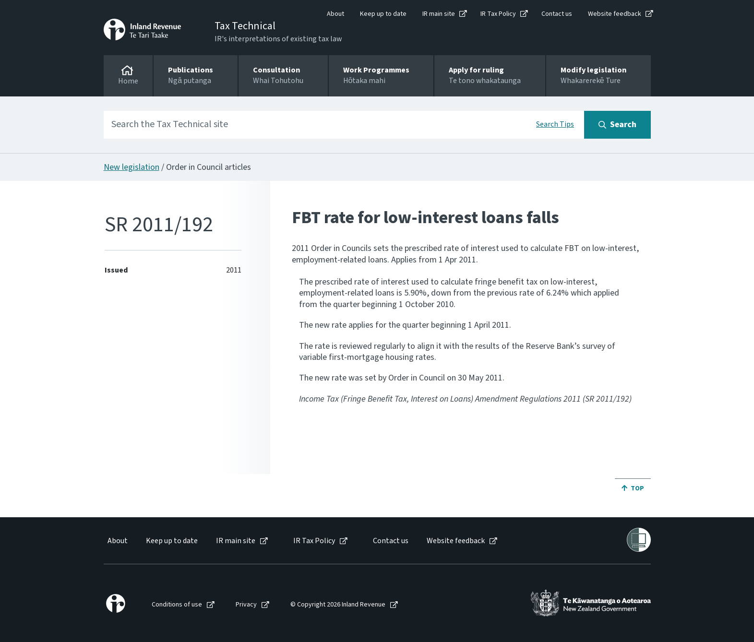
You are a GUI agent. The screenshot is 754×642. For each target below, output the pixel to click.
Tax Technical (245, 26)
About (335, 14)
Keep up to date (383, 14)
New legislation (131, 167)
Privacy (246, 605)
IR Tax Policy (498, 14)
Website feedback (614, 14)
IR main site (438, 14)
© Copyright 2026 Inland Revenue (337, 605)
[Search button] (617, 125)
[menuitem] (117, 541)
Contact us (556, 14)
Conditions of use (177, 605)
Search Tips (555, 124)
